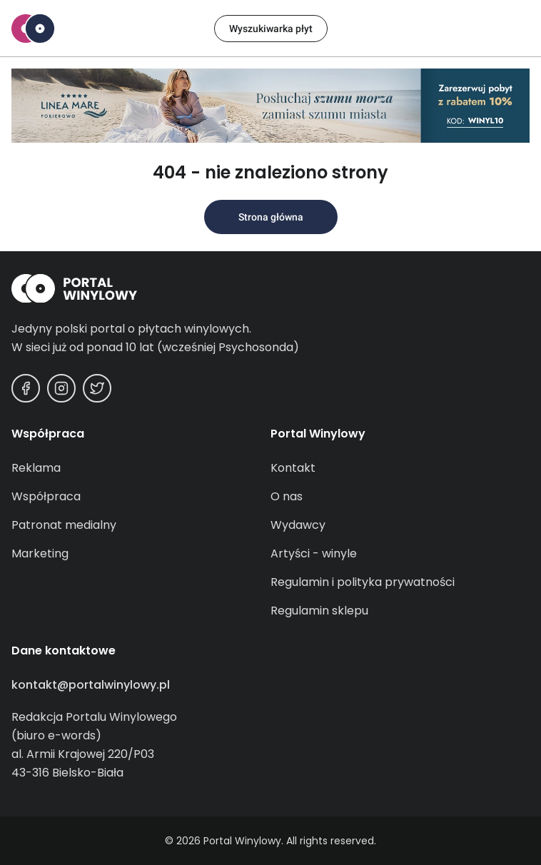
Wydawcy (297, 525)
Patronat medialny (63, 525)
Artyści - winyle (313, 553)
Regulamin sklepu (319, 610)
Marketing (40, 553)
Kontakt (292, 468)
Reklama (36, 468)
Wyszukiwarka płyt (271, 28)
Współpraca (46, 496)
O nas (286, 496)
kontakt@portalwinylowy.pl (90, 685)
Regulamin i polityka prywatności (362, 582)
